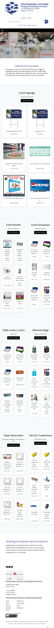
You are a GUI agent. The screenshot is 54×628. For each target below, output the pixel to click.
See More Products (27, 100)
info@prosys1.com (32, 25)
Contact (8, 605)
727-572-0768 (21, 25)
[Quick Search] (25, 22)
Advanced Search (8, 609)
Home (7, 601)
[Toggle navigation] (2, 30)
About (7, 603)
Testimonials (20, 603)
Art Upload (20, 608)
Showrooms (20, 601)
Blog (18, 605)
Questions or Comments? (13, 613)
